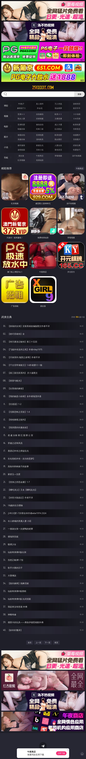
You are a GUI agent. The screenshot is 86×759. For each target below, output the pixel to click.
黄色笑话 (58, 149)
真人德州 (39, 104)
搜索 (79, 94)
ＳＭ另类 (76, 118)
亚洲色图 (39, 135)
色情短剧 (39, 160)
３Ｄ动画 (76, 114)
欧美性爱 (76, 124)
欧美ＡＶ (58, 114)
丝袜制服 (39, 118)
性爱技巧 (76, 149)
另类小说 (39, 149)
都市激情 (21, 145)
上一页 (38, 642)
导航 (6, 157)
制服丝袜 (21, 129)
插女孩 (21, 155)
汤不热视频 (76, 155)
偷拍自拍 (39, 124)
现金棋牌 (58, 108)
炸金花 (39, 108)
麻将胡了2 (21, 108)
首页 (29, 642)
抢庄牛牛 (76, 108)
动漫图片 (76, 135)
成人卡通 (58, 124)
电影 (6, 126)
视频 (6, 116)
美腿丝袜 (21, 139)
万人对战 (58, 104)
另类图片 (76, 139)
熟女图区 (58, 139)
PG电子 (21, 104)
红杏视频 (21, 160)
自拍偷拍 (39, 114)
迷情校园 (21, 149)
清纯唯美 (39, 139)
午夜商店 (39, 155)
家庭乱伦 (39, 145)
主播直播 (58, 118)
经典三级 (39, 129)
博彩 (6, 105)
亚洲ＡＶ (21, 114)
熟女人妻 (21, 118)
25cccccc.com (43, 87)
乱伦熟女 (58, 129)
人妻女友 (58, 145)
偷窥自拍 (21, 135)
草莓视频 (58, 155)
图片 (6, 136)
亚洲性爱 (21, 124)
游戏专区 (76, 104)
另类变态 (76, 129)
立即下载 (61, 753)
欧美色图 (58, 135)
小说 (6, 147)
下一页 (47, 642)
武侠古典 (76, 145)
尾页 (56, 642)
